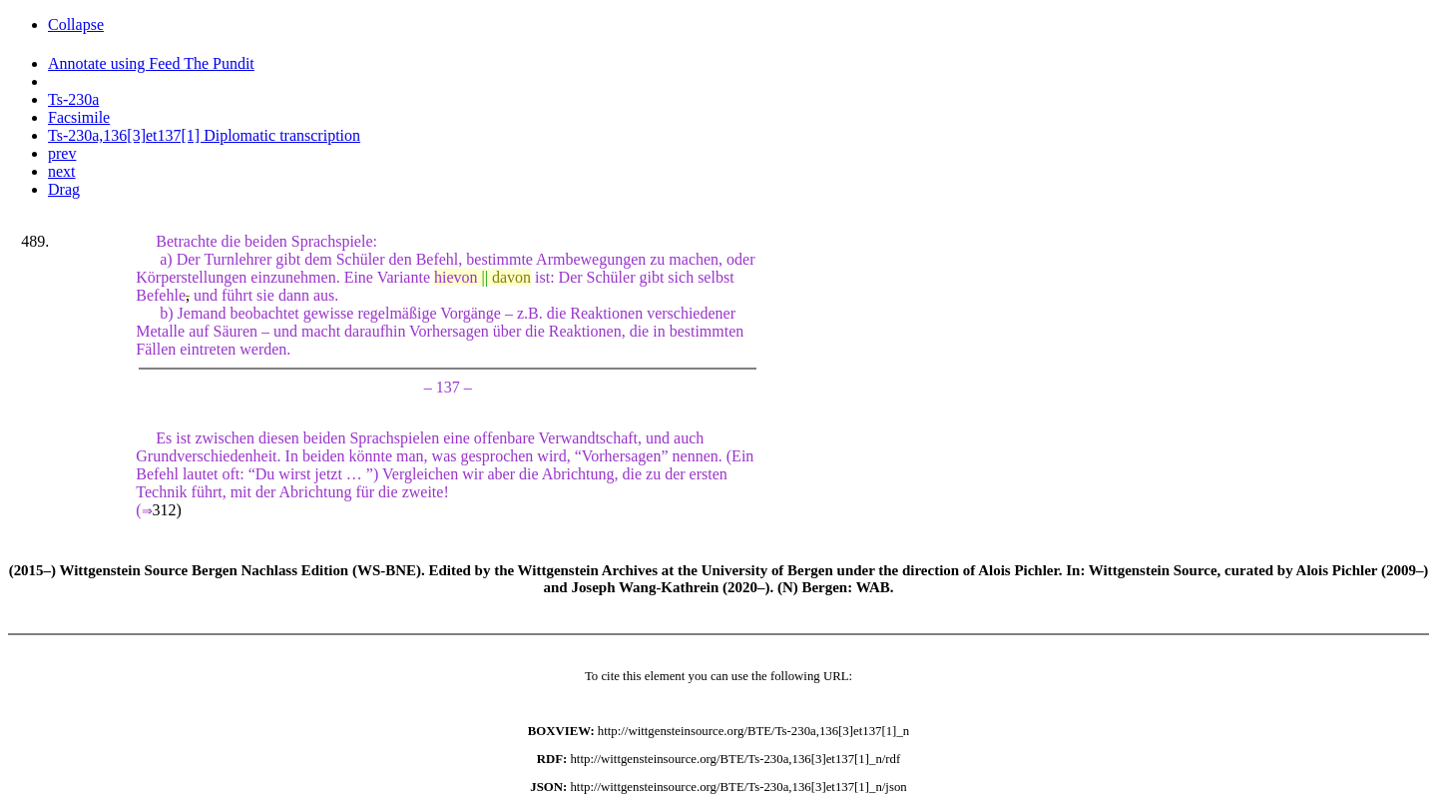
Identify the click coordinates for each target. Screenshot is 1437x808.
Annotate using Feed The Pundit (151, 63)
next (62, 171)
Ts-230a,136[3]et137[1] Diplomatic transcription (204, 135)
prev (62, 153)
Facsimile (79, 117)
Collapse (76, 24)
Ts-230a (73, 99)
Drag (64, 189)
